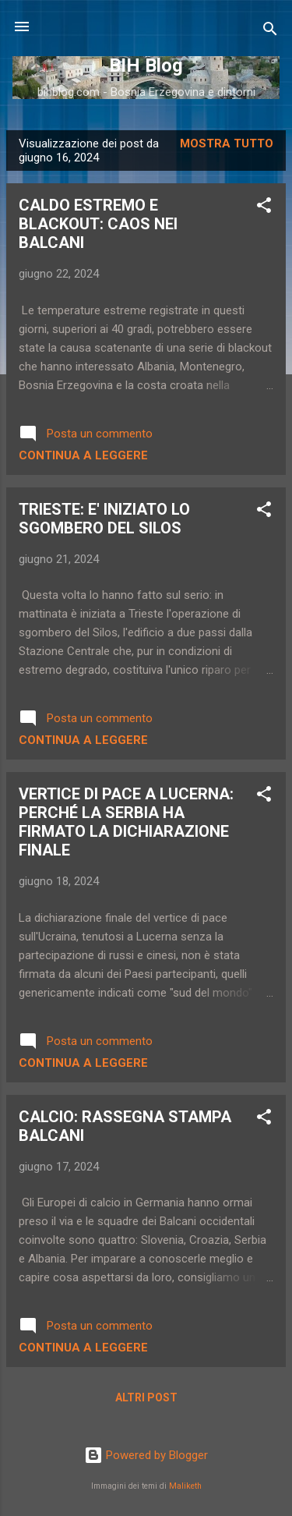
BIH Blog (146, 65)
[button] (264, 208)
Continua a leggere (83, 455)
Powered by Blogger (146, 1455)
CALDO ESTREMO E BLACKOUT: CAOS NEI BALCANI (98, 224)
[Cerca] (270, 31)
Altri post (146, 1397)
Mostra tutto (226, 143)
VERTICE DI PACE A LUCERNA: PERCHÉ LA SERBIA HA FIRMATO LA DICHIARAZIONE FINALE (126, 822)
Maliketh (185, 1486)
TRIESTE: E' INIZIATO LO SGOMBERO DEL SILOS (104, 518)
